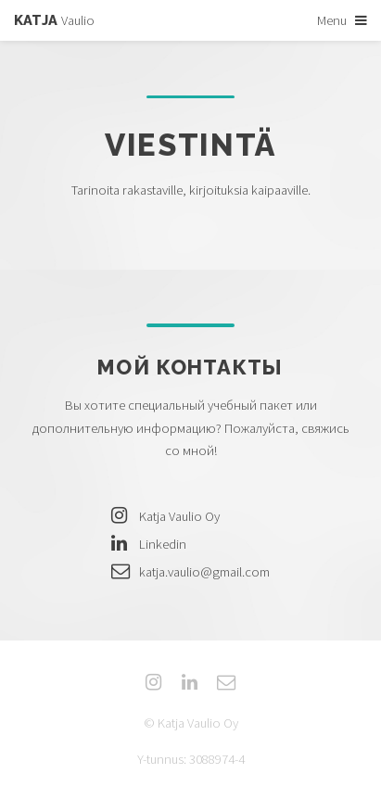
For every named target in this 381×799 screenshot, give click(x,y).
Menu (332, 20)
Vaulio (54, 20)
